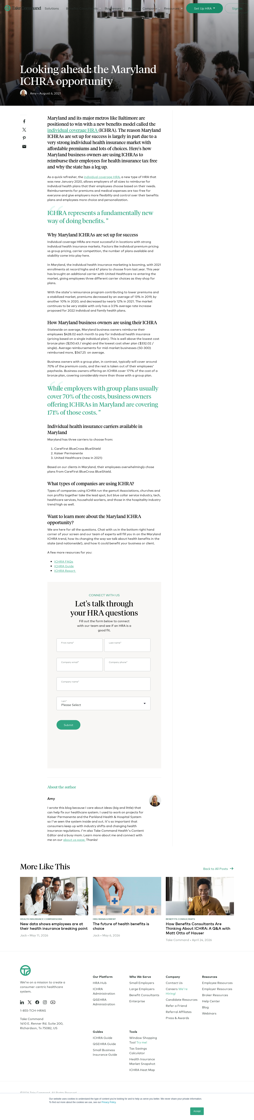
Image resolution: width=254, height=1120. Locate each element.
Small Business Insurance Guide (105, 1051)
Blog (205, 1007)
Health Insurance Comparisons (41, 919)
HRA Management (104, 919)
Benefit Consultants (144, 995)
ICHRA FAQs (63, 561)
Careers (177, 990)
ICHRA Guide (64, 566)
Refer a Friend (176, 1005)
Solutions (51, 8)
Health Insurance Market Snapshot (142, 1061)
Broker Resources (215, 995)
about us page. (74, 839)
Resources (171, 8)
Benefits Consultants (81, 8)
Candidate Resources (181, 999)
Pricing (133, 8)
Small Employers (141, 982)
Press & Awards (177, 1017)
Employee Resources (217, 982)
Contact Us (174, 982)
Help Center (211, 1001)
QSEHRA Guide (104, 1043)
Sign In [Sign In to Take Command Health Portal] (237, 8)
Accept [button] (197, 1111)
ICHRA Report (65, 570)
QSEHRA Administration (104, 1001)
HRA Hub (100, 982)
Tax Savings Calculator (138, 1050)
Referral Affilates (179, 1011)
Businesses (113, 8)
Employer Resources (217, 988)
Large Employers (142, 988)
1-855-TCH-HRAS (33, 1010)
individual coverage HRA (73, 130)
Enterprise (137, 1001)
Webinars (209, 1013)
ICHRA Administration (104, 990)
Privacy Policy (109, 1102)
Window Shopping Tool (143, 1039)
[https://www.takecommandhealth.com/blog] (218, 868)
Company (149, 8)
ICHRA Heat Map (142, 1069)
